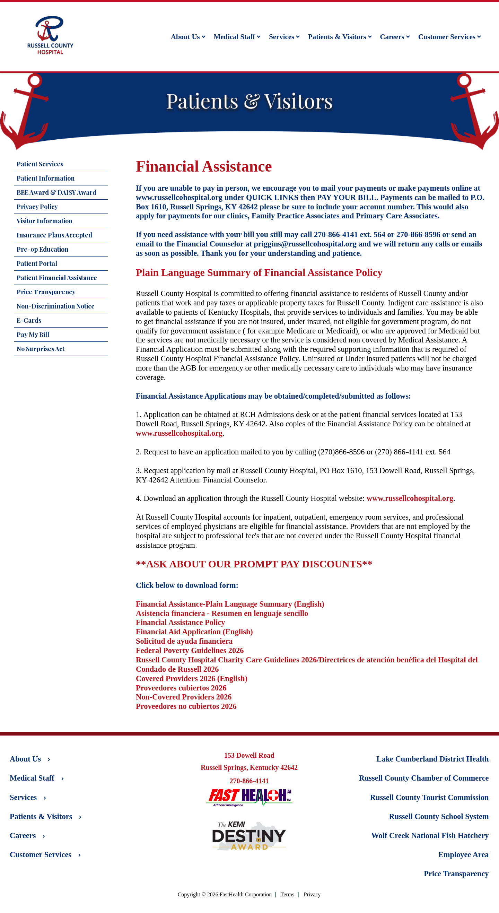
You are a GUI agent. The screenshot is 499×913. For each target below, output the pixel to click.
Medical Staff (237, 37)
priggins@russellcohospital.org (305, 244)
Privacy (312, 895)
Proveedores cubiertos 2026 (181, 688)
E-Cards (29, 320)
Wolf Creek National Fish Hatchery (430, 835)
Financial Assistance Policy (180, 622)
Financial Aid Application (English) (194, 631)
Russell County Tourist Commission (429, 797)
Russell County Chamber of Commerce (424, 778)
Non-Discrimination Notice (56, 306)
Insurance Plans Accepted (54, 235)
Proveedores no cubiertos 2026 (186, 706)
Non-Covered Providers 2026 (184, 697)
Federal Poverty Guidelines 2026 (190, 650)
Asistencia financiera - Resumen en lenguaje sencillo (222, 613)
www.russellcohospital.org (179, 197)
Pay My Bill (33, 334)
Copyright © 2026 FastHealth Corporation (225, 894)
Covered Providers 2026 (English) (191, 678)
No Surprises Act (40, 349)
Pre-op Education (42, 249)
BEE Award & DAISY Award (56, 192)
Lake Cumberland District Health (433, 759)
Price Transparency (46, 292)
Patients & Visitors (340, 37)
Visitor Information (44, 221)
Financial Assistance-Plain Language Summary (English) (230, 604)
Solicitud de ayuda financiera (184, 641)
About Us (188, 37)
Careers (395, 37)
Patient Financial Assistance (57, 277)
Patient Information (46, 178)
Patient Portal (37, 263)
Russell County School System (439, 816)
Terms (288, 895)
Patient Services (40, 164)
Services (284, 37)
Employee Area (463, 854)
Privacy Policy (37, 206)
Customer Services (449, 37)
